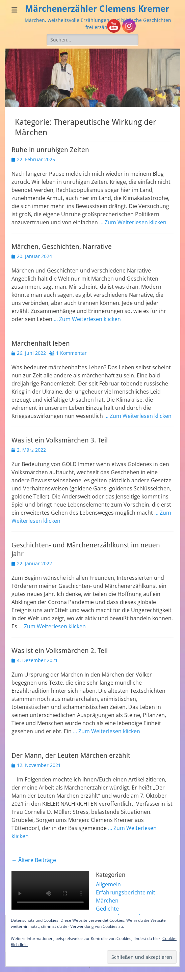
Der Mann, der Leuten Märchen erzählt (70, 755)
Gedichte (107, 908)
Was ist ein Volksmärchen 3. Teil (59, 440)
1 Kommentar (71, 353)
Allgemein (108, 884)
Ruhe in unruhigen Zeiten (50, 150)
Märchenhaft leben (40, 343)
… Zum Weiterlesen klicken (132, 222)
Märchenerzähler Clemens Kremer (97, 9)
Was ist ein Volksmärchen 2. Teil (59, 651)
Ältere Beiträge (33, 860)
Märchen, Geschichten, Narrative (61, 246)
